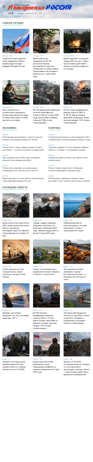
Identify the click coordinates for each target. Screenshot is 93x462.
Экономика (9, 128)
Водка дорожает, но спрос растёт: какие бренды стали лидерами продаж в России (23, 178)
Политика (54, 128)
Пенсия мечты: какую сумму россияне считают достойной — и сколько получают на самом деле (23, 147)
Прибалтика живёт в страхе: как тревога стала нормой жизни (69, 157)
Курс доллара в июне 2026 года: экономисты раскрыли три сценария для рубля (23, 157)
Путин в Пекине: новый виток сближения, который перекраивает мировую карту (69, 168)
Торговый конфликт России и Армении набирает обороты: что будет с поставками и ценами (69, 147)
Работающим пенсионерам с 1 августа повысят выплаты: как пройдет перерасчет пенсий (23, 137)
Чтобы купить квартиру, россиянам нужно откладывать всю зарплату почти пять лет (23, 168)
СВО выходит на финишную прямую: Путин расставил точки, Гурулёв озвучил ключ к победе (69, 178)
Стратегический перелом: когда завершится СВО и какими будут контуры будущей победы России (69, 137)
